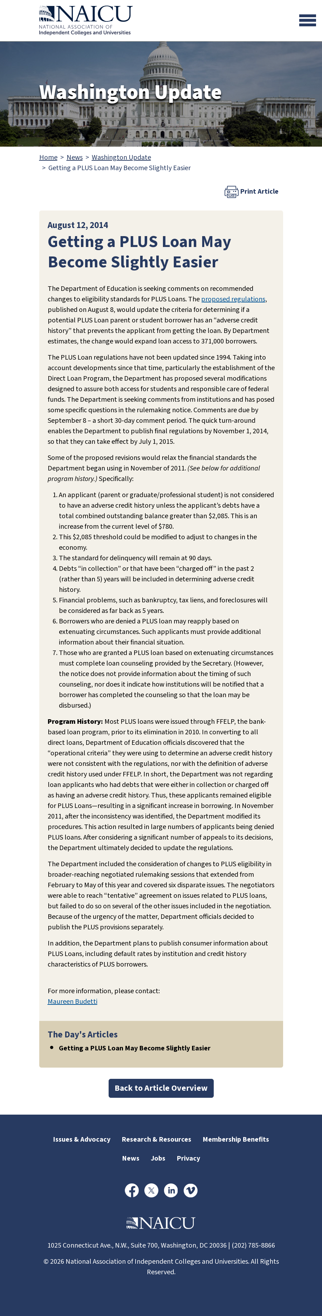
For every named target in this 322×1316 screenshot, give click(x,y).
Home (48, 157)
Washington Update (121, 157)
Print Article (252, 192)
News (75, 157)
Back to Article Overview (161, 1088)
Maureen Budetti (72, 1002)
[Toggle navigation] (307, 20)
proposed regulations (233, 299)
